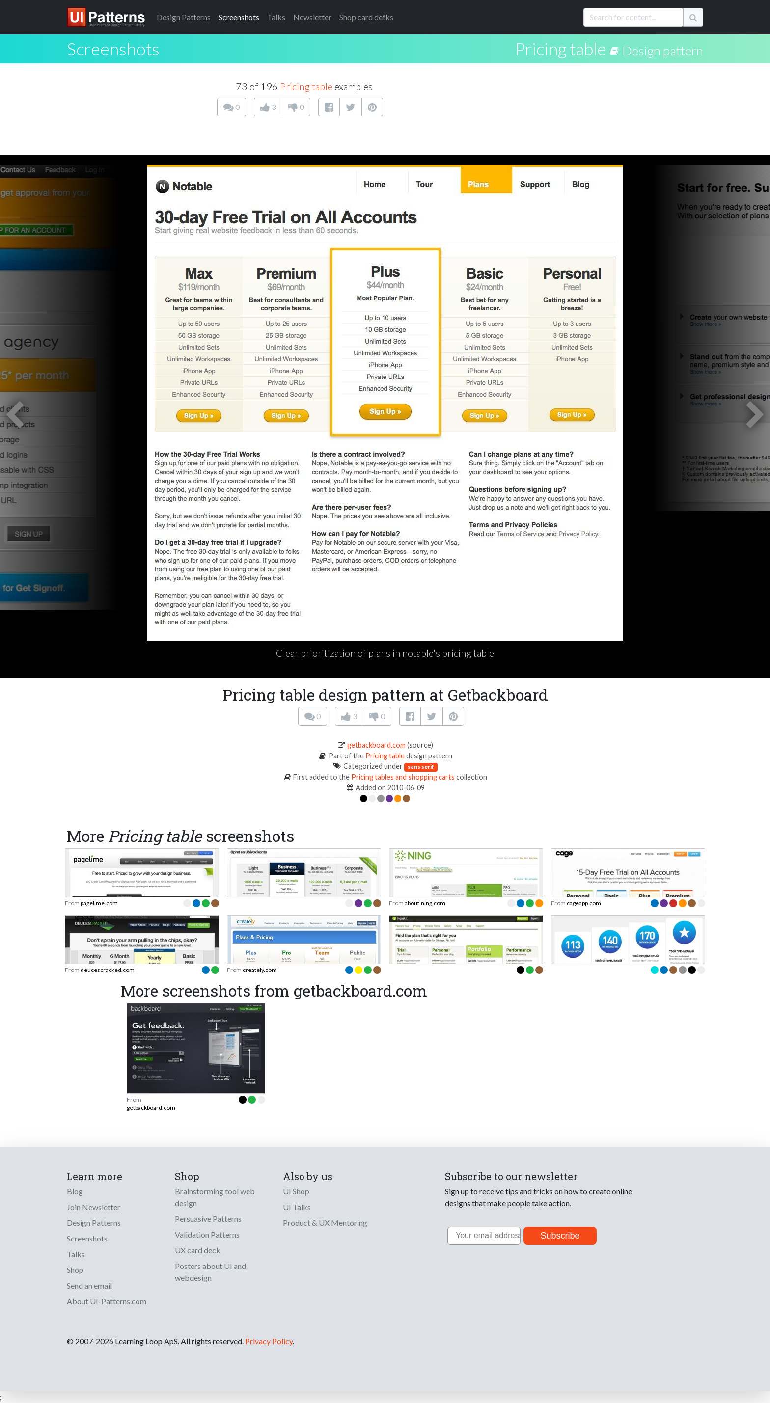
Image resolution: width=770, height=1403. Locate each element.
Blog (75, 1191)
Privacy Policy (269, 1341)
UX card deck (197, 1250)
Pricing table (560, 48)
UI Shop (296, 1191)
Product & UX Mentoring (325, 1222)
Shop (75, 1269)
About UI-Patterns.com (106, 1301)
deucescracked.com (108, 969)
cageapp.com (584, 903)
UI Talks (297, 1207)
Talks (276, 17)
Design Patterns (94, 1222)
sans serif (421, 766)
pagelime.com (99, 903)
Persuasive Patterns (208, 1218)
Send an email (89, 1285)
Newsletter (312, 17)
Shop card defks (366, 17)
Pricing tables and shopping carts (403, 777)
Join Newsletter (93, 1207)
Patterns (184, 17)
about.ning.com (425, 903)
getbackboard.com (376, 745)
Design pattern (662, 50)
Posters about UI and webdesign (210, 1271)
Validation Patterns (207, 1234)
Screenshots (239, 17)
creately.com (260, 969)
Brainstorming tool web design (215, 1197)
